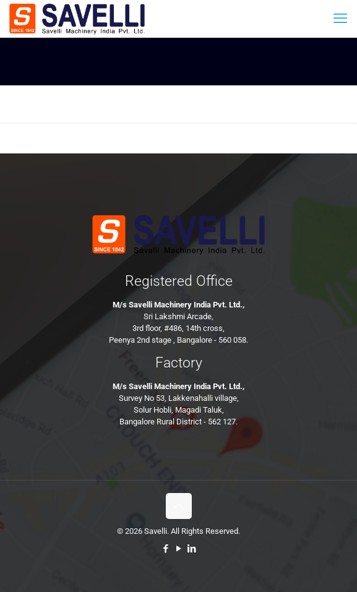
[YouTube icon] (178, 548)
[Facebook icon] (165, 548)
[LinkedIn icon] (191, 548)
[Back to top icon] (179, 506)
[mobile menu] (340, 18)
